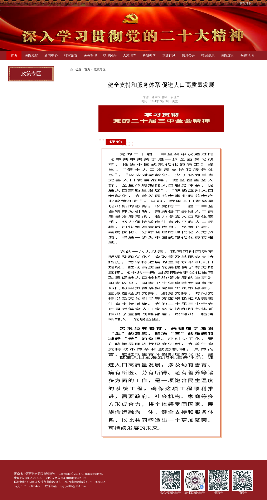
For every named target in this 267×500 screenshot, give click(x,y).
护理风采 (110, 55)
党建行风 (168, 55)
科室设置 (70, 55)
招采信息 (208, 55)
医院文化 (227, 55)
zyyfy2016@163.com (73, 486)
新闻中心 (51, 55)
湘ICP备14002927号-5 (28, 478)
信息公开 (188, 55)
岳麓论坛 (247, 55)
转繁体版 (246, 3)
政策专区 (100, 69)
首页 (14, 55)
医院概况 (31, 55)
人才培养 (129, 55)
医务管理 (90, 55)
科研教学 (149, 55)
